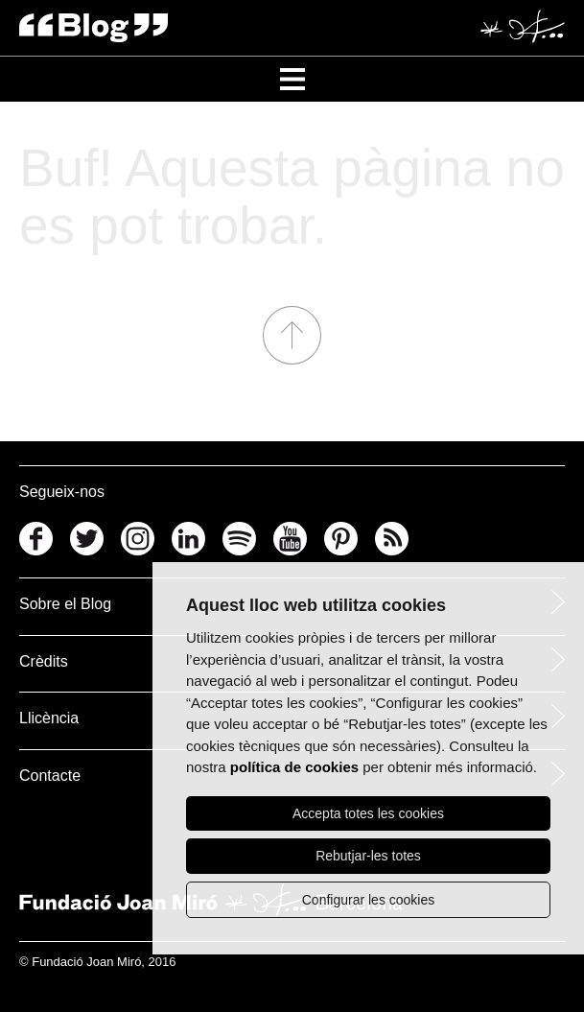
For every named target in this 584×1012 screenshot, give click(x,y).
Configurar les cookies (368, 899)
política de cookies (294, 767)
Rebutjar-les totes (368, 855)
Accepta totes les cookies (368, 813)
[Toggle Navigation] (292, 79)
